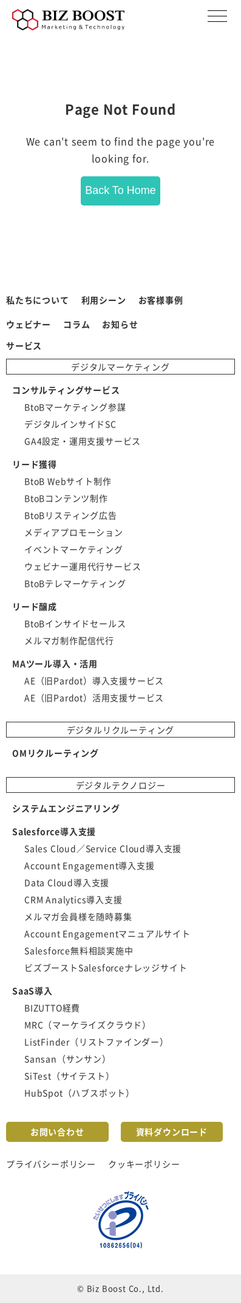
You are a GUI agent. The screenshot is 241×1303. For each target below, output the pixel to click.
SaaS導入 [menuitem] (32, 990)
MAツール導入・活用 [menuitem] (55, 663)
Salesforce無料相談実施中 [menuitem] (79, 950)
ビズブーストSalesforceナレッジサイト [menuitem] (105, 967)
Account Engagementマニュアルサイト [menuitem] (107, 933)
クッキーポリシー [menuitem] (144, 1164)
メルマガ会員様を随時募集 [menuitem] (78, 916)
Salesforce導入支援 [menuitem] (54, 831)
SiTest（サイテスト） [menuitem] (69, 1076)
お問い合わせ (57, 1131)
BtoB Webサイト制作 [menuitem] (67, 481)
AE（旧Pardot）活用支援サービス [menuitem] (94, 697)
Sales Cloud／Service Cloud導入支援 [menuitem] (103, 848)
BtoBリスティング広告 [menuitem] (70, 515)
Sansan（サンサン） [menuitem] (67, 1058)
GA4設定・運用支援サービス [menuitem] (82, 441)
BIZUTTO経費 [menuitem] (52, 1007)
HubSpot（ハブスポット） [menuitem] (79, 1093)
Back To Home (120, 190)
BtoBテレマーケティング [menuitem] (75, 583)
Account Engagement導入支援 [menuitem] (89, 865)
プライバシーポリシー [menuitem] (51, 1164)
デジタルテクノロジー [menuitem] (121, 785)
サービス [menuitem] (24, 345)
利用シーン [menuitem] (103, 300)
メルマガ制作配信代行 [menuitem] (69, 640)
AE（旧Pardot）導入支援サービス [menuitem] (94, 680)
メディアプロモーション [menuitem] (73, 532)
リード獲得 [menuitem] (34, 464)
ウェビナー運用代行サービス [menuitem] (82, 566)
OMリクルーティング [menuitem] (55, 753)
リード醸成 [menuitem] (34, 606)
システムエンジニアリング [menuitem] (66, 808)
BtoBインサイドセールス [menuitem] (75, 623)
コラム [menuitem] (76, 324)
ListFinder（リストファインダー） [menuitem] (96, 1041)
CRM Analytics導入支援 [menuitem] (73, 899)
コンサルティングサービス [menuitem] (66, 390)
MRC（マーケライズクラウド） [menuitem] (87, 1024)
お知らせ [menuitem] (120, 324)
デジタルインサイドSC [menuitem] (70, 424)
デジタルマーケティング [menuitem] (120, 367)
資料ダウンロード (172, 1131)
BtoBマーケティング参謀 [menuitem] (75, 407)
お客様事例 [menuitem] (160, 300)
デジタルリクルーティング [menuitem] (121, 730)
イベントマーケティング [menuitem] (73, 549)
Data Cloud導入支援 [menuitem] (66, 882)
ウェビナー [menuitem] (28, 324)
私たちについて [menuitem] (37, 300)
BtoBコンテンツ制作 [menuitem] (66, 498)
